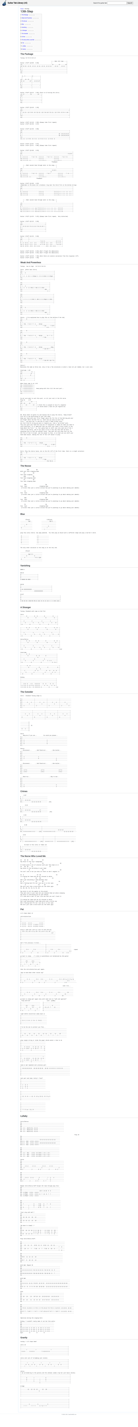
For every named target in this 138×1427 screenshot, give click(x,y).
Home (21, 8)
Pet (23, 43)
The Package (25, 14)
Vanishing (24, 27)
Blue (23, 24)
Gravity (24, 49)
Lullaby (24, 46)
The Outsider (25, 33)
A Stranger (24, 30)
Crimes (23, 36)
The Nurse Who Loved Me (28, 39)
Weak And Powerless (27, 18)
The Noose (24, 21)
